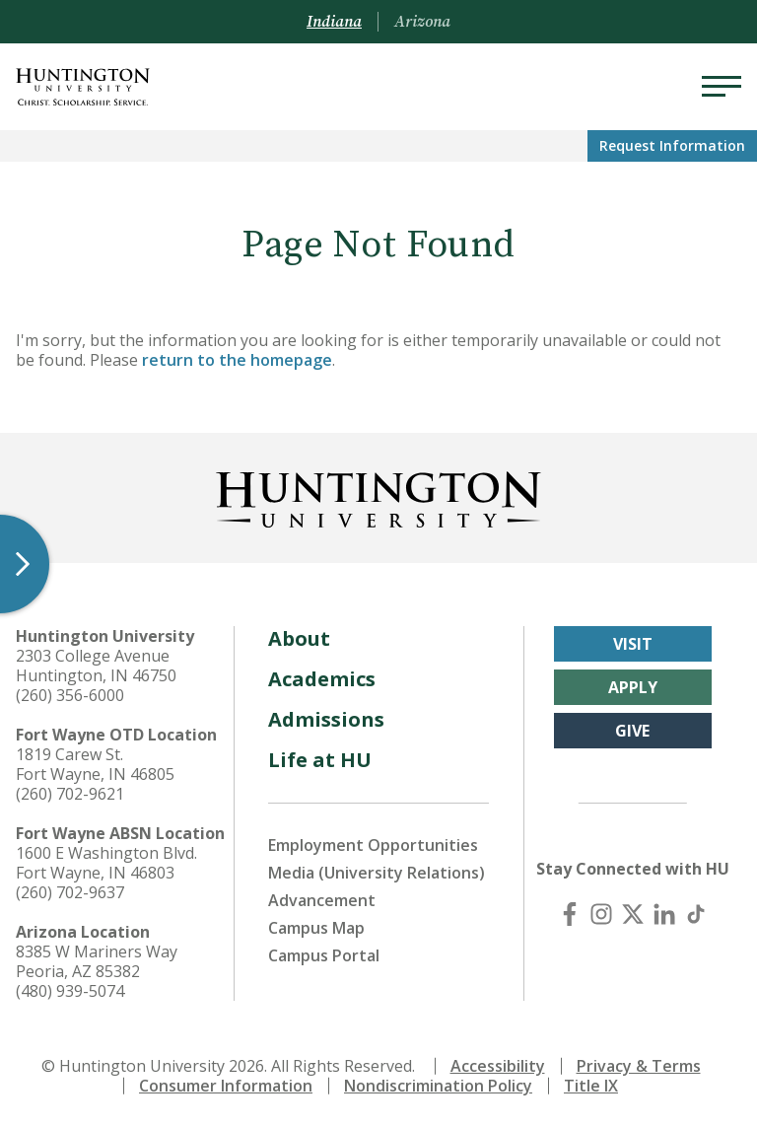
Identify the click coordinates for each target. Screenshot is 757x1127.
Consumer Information (225, 1085)
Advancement (322, 900)
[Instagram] (601, 914)
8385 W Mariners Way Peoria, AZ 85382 (96, 961)
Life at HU (320, 759)
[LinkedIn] (664, 914)
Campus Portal (323, 955)
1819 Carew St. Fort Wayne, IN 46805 (95, 764)
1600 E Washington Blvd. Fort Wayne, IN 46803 (106, 862)
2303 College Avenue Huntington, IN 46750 (96, 665)
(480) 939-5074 (70, 991)
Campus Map (316, 928)
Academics (322, 679)
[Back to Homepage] (378, 496)
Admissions (326, 719)
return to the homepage (237, 360)
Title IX (591, 1085)
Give (632, 730)
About (299, 638)
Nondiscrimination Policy (438, 1085)
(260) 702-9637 (70, 892)
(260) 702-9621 (70, 794)
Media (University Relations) (376, 872)
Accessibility (497, 1066)
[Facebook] (570, 914)
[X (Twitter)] (633, 914)
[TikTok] (696, 914)
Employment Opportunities (373, 845)
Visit (633, 644)
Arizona (422, 22)
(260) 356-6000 (70, 695)
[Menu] (721, 86)
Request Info (672, 145)
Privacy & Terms (639, 1066)
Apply (632, 687)
